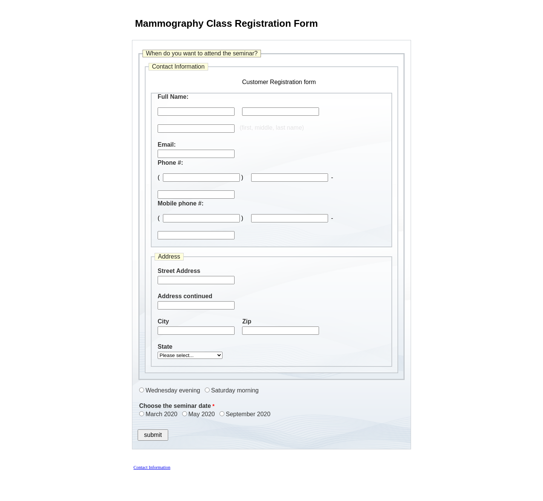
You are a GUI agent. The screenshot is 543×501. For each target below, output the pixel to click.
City (163, 321)
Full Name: (173, 96)
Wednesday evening (173, 390)
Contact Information (151, 467)
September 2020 (248, 414)
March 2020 (162, 414)
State (165, 346)
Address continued (185, 296)
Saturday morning (235, 390)
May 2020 (202, 414)
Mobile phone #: (181, 203)
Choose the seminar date (175, 406)
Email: (167, 144)
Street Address (179, 271)
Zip (246, 321)
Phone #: (170, 162)
